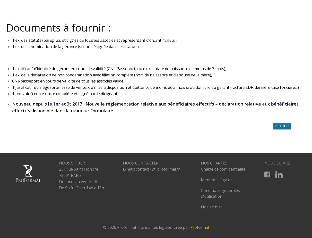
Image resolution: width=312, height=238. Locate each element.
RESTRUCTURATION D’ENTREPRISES (222, 40)
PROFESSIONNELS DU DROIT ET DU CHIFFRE (89, 40)
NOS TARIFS (175, 40)
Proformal (199, 227)
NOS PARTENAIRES (274, 40)
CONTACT (282, 49)
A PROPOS (33, 40)
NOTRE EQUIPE (146, 40)
